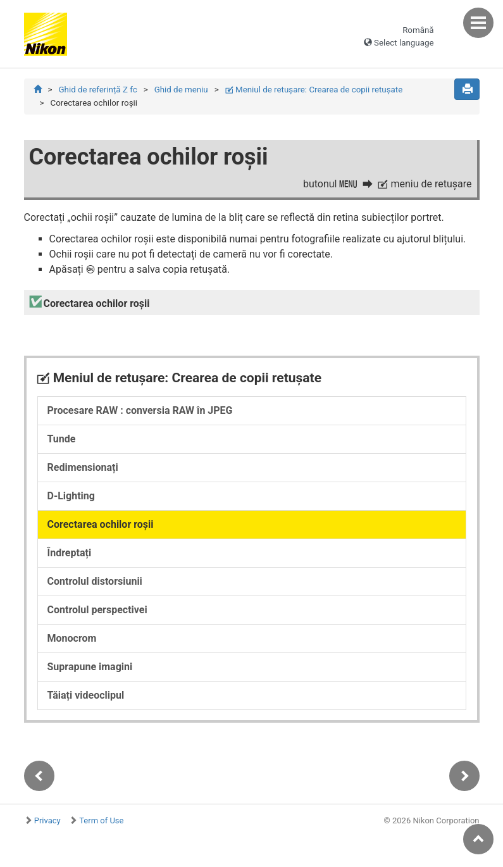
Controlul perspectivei (97, 610)
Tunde (61, 439)
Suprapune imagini (90, 667)
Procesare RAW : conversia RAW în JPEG (140, 410)
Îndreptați (69, 553)
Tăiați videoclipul (86, 695)
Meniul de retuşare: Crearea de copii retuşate (314, 89)
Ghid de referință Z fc (97, 89)
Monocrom (72, 638)
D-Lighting (71, 496)
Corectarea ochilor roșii (100, 524)
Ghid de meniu (181, 89)
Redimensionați (82, 467)
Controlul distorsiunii (94, 581)
